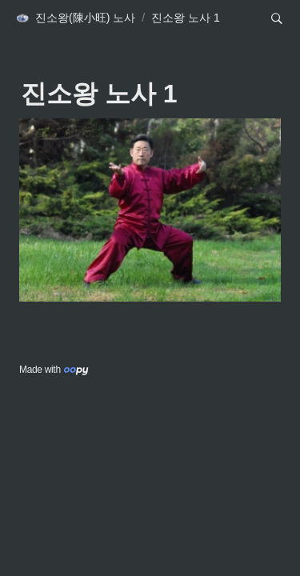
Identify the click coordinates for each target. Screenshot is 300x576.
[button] (75, 18)
